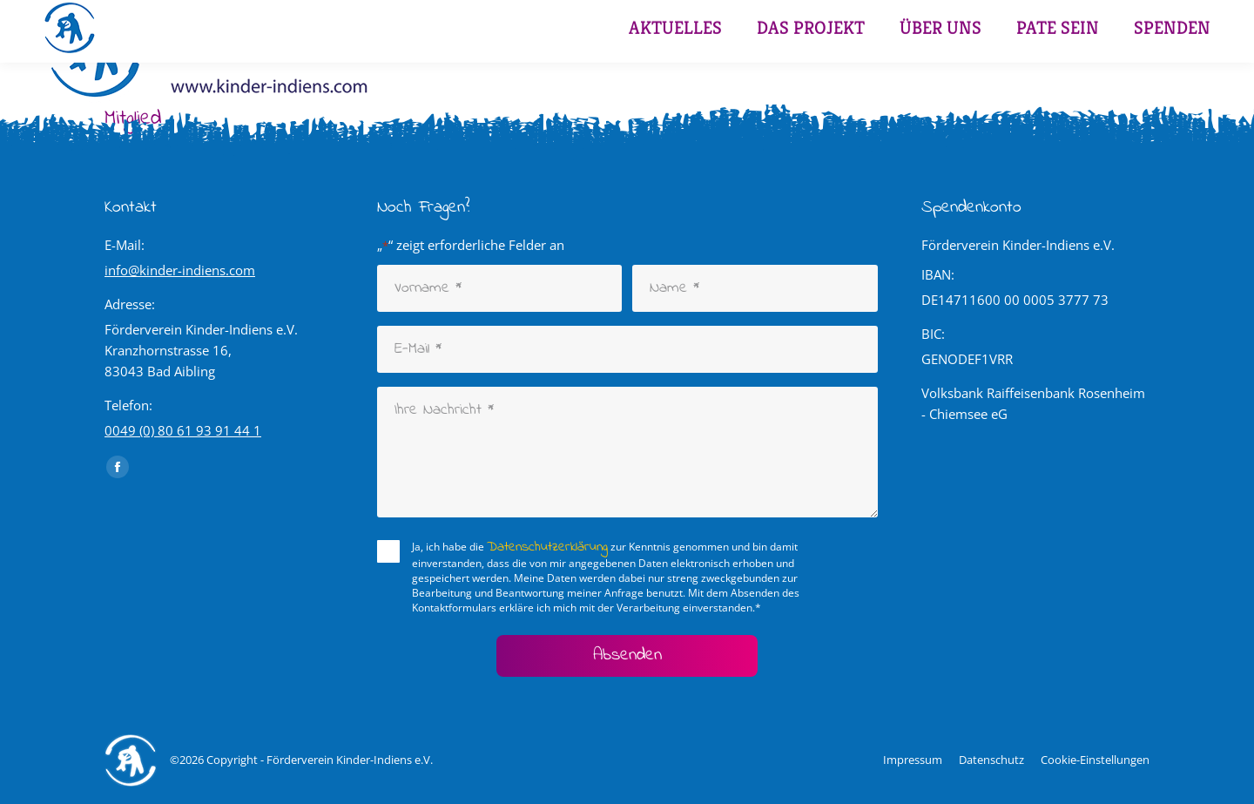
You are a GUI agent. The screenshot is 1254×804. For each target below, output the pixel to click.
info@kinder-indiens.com (179, 270)
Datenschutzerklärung (547, 547)
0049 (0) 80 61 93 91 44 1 (182, 430)
